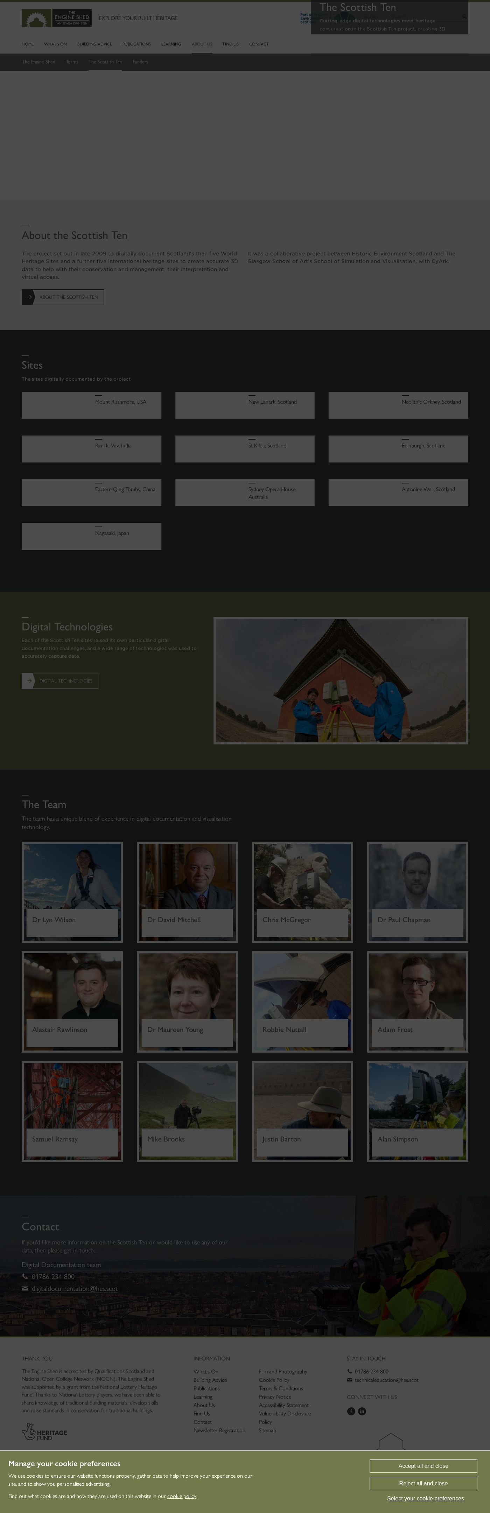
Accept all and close (423, 1466)
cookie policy (181, 1496)
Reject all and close (423, 1483)
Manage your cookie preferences (64, 1463)
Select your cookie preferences (425, 1498)
